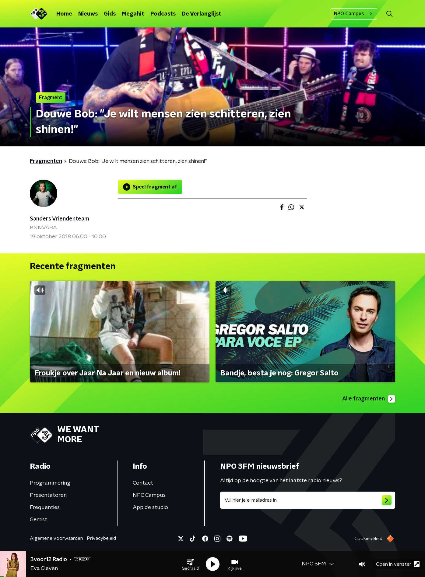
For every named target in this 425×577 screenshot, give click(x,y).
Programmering (50, 483)
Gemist (38, 519)
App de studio (150, 507)
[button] (190, 564)
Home (64, 14)
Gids (110, 14)
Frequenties (45, 507)
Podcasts (163, 14)
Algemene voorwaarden (56, 538)
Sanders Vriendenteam (59, 219)
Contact (143, 483)
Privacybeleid (101, 538)
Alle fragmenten (368, 399)
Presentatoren (48, 495)
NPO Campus (354, 14)
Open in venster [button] (398, 564)
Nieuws (88, 14)
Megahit (133, 14)
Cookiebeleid (368, 538)
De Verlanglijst (201, 14)
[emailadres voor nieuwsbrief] (307, 500)
